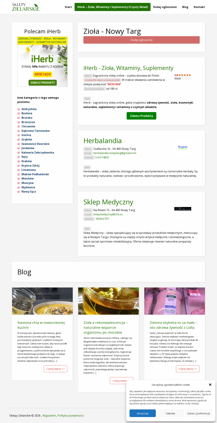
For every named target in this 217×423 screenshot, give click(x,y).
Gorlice (26, 135)
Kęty (25, 157)
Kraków (27, 161)
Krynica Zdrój (31, 165)
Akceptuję (142, 413)
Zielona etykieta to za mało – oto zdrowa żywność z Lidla (173, 325)
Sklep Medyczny (108, 201)
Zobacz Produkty (141, 116)
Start (68, 7)
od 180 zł (111, 89)
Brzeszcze (28, 122)
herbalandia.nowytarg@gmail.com (114, 153)
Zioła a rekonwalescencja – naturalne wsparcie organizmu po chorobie (106, 327)
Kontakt (199, 7)
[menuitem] (68, 7)
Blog (185, 7)
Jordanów (28, 148)
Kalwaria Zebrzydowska (38, 152)
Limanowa (29, 170)
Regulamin (49, 415)
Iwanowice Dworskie (36, 144)
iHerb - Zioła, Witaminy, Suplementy (128, 67)
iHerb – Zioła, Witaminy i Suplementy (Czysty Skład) (112, 7)
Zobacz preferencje (198, 413)
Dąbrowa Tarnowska (36, 131)
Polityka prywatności (70, 415)
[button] (210, 384)
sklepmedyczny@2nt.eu (108, 214)
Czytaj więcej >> (55, 368)
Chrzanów (28, 126)
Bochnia (27, 113)
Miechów (28, 178)
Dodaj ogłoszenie (165, 7)
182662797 (102, 219)
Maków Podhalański (35, 174)
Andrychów (29, 109)
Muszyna (28, 183)
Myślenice (28, 187)
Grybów (27, 139)
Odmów (170, 413)
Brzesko (27, 118)
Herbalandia (102, 140)
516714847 (102, 157)
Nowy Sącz (29, 191)
